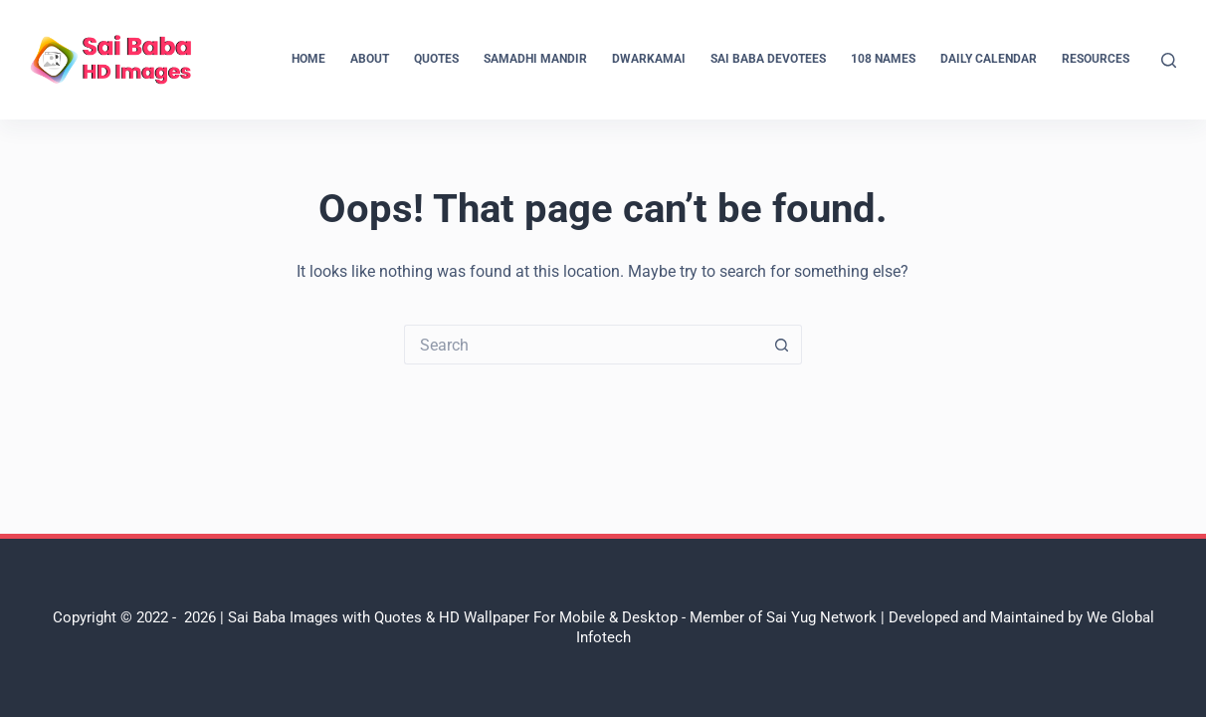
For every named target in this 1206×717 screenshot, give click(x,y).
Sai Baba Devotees (768, 59)
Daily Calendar (988, 59)
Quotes (436, 59)
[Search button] (782, 344)
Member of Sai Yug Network (783, 617)
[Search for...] (583, 344)
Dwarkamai (649, 59)
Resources (1095, 59)
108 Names (883, 59)
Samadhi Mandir (535, 59)
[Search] (1168, 60)
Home (308, 59)
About (369, 59)
